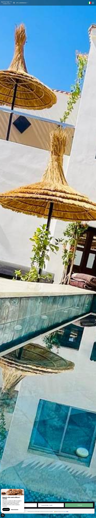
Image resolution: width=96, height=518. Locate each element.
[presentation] (3, 259)
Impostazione (14, 509)
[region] (12, 501)
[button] (20, 3)
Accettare (6, 509)
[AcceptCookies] (3, 515)
